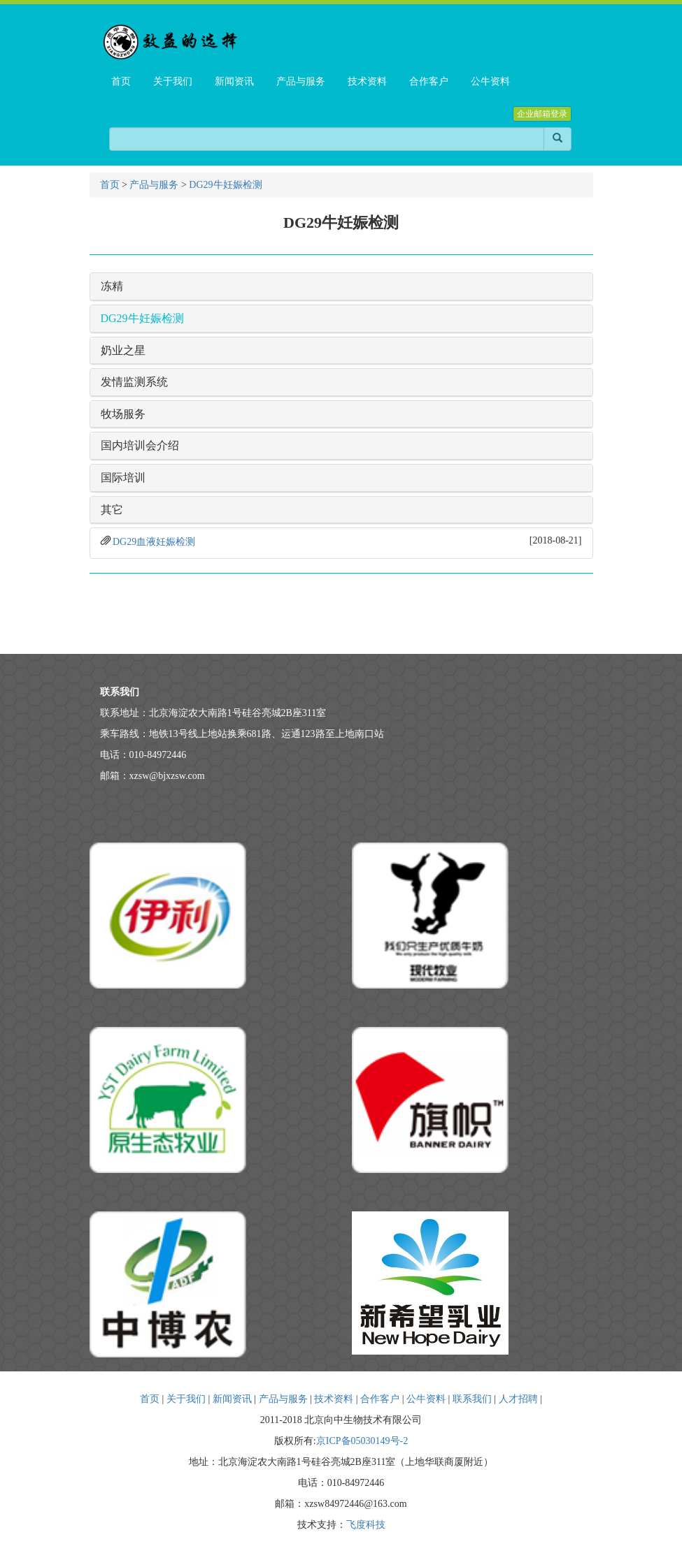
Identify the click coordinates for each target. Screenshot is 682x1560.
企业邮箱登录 (542, 114)
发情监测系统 (134, 382)
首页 (110, 185)
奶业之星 (123, 350)
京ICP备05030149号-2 (362, 1441)
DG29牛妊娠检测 (225, 185)
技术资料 (333, 1399)
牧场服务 (123, 414)
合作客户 (379, 1399)
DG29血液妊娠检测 (154, 542)
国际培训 (123, 477)
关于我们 (186, 1399)
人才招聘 (518, 1399)
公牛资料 (426, 1399)
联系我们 (472, 1399)
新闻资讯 (232, 1399)
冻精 (112, 286)
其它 (112, 510)
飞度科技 (365, 1524)
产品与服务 (153, 185)
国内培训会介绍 (140, 445)
